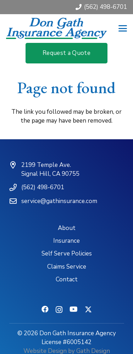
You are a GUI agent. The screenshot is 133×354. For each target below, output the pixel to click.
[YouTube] (74, 309)
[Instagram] (59, 310)
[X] (88, 309)
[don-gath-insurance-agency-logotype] (56, 28)
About (67, 228)
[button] (122, 28)
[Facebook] (45, 309)
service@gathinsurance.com (59, 201)
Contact (67, 279)
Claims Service (66, 267)
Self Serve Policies (66, 253)
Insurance (66, 241)
